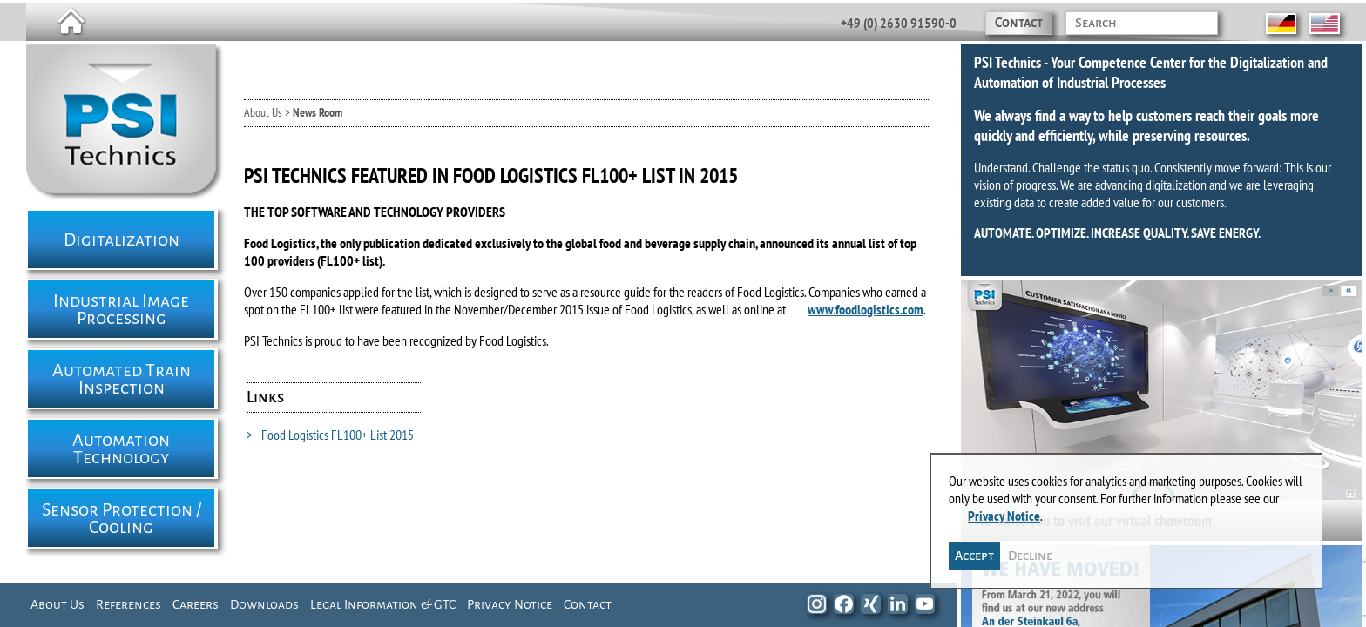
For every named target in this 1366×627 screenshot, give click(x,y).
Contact (1019, 23)
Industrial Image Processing (121, 309)
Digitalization (121, 239)
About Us (57, 604)
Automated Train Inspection (121, 379)
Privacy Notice (509, 604)
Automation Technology (121, 448)
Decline (1031, 549)
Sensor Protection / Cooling (121, 518)
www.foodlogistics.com (865, 309)
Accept (975, 549)
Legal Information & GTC (383, 604)
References (128, 604)
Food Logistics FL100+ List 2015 (330, 434)
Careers (195, 604)
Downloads (264, 604)
